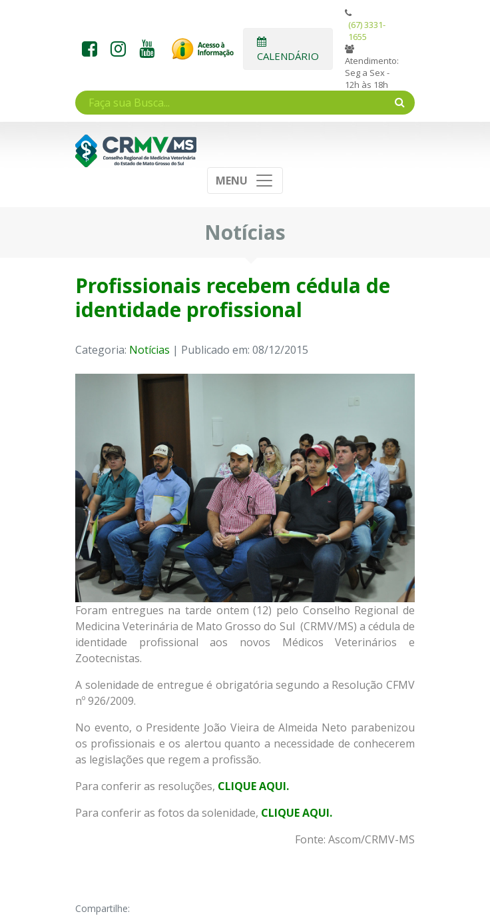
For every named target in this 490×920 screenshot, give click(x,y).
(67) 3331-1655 (366, 31)
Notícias (149, 349)
